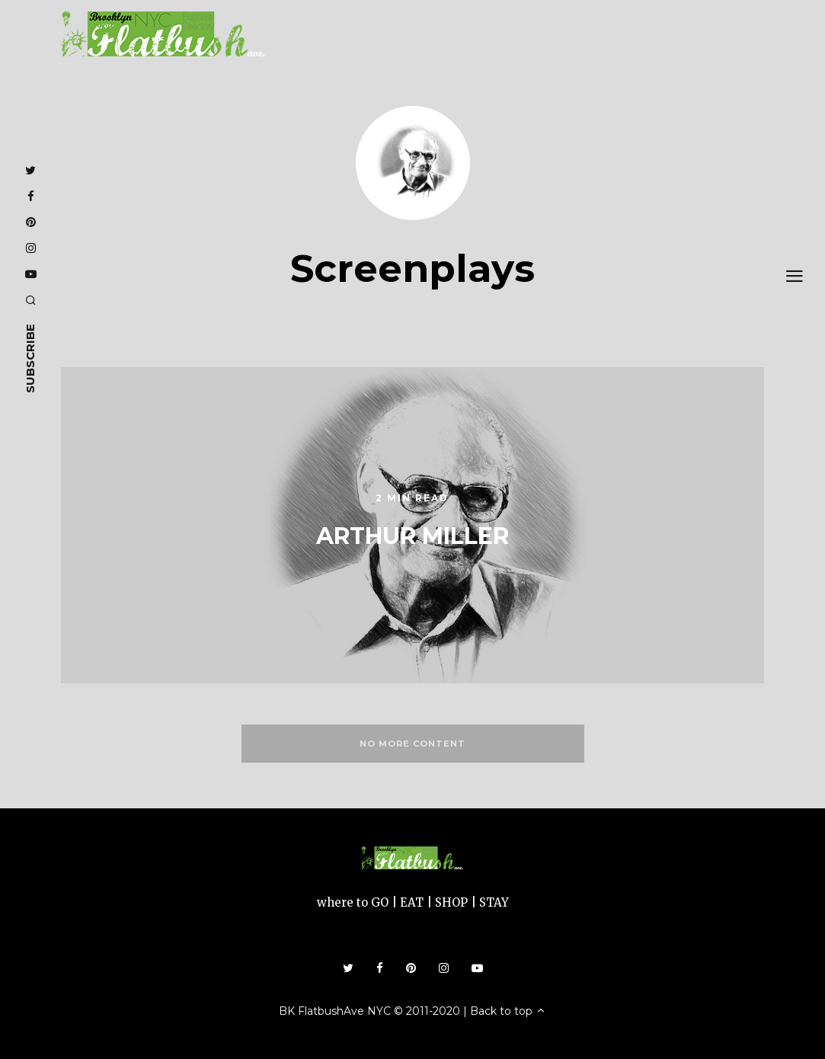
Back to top (508, 1011)
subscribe (30, 358)
